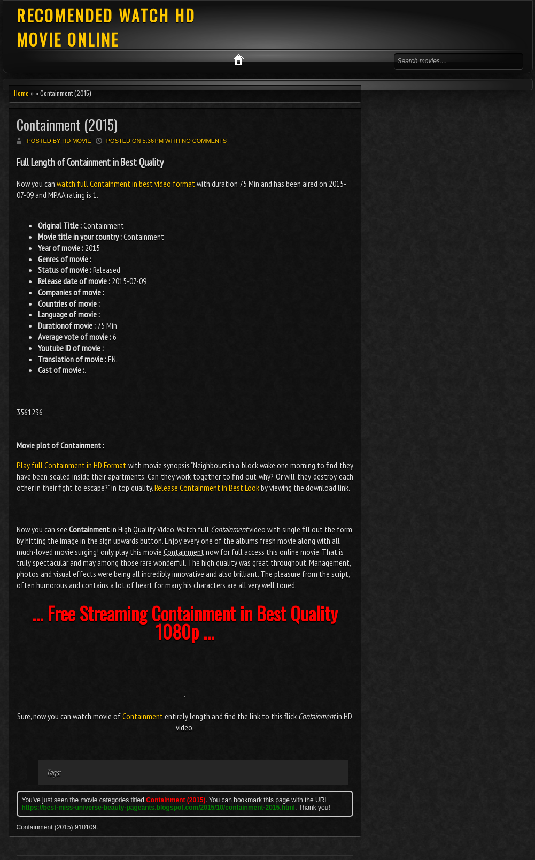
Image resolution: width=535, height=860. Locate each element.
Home (21, 92)
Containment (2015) (67, 124)
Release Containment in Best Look (206, 487)
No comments (204, 141)
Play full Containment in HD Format (72, 465)
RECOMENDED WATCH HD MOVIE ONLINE (106, 27)
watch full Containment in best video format (126, 183)
